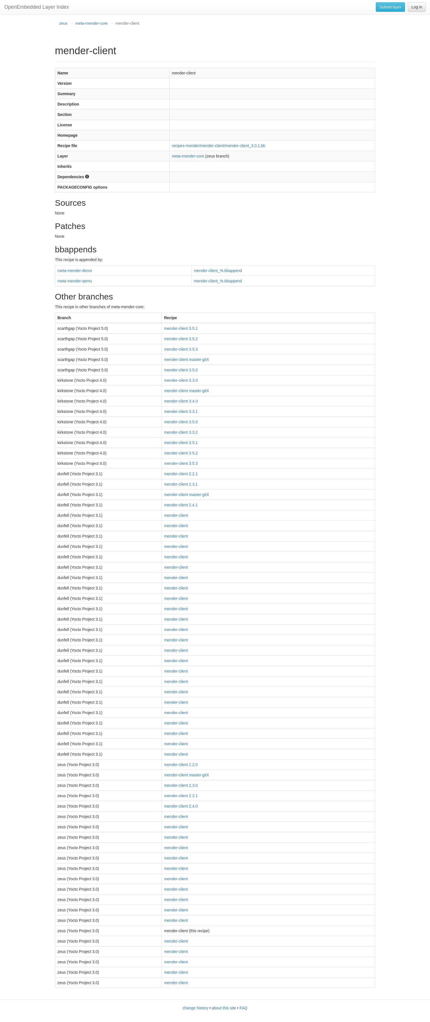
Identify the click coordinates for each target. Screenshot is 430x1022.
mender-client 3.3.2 (181, 432)
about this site (224, 1008)
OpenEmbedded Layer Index (36, 7)
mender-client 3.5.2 (181, 339)
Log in (416, 7)
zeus (63, 23)
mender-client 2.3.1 (181, 484)
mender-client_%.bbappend (218, 270)
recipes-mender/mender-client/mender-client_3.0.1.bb (218, 145)
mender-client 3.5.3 (181, 349)
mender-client (176, 515)
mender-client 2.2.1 (181, 474)
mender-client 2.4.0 (181, 806)
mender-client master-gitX (186, 359)
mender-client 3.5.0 (181, 370)
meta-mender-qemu (75, 281)
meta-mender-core (91, 23)
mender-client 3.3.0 (181, 380)
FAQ (243, 1008)
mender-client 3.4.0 (181, 401)
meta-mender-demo (75, 270)
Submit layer (390, 7)
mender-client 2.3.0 (181, 785)
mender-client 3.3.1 (181, 411)
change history (195, 1008)
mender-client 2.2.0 (181, 764)
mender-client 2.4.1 (181, 505)
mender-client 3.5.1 (181, 328)
